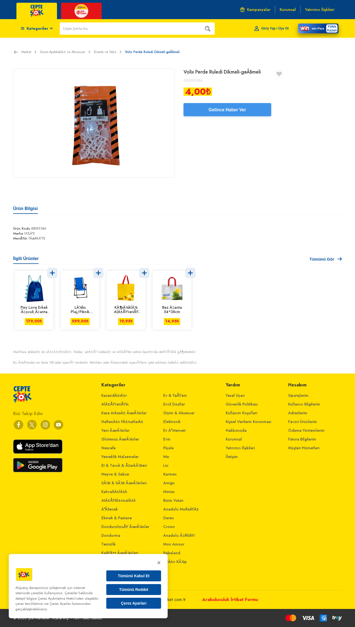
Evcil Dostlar (174, 404)
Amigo (169, 483)
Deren (168, 518)
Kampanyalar (255, 9)
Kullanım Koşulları (241, 413)
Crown (169, 526)
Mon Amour (173, 544)
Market (28, 52)
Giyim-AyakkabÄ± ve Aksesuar (65, 52)
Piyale (168, 448)
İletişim (232, 456)
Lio (165, 465)
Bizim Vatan (173, 500)
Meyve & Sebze (115, 474)
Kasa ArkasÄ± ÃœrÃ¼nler (124, 413)
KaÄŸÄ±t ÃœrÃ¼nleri (119, 553)
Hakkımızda (236, 430)
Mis (166, 456)
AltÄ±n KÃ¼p (175, 561)
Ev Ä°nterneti (174, 430)
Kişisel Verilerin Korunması (248, 421)
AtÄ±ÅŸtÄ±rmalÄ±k (118, 500)
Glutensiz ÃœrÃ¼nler (120, 439)
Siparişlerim (298, 395)
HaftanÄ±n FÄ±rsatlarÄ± (122, 421)
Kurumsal (234, 439)
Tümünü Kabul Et (134, 576)
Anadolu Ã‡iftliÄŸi (178, 535)
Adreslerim (297, 413)
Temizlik (108, 544)
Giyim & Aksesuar (178, 413)
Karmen (170, 474)
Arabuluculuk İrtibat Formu (230, 599)
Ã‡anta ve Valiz (108, 52)
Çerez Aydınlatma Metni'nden (61, 598)
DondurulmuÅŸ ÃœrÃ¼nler (125, 526)
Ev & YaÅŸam (175, 395)
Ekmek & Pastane (116, 518)
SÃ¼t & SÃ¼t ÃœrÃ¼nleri (124, 483)
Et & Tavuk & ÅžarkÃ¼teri (124, 465)
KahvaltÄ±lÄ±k (114, 491)
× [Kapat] (159, 562)
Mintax (169, 491)
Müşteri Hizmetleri (303, 448)
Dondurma (110, 535)
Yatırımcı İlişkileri (240, 448)
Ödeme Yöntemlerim (306, 430)
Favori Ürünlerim (302, 421)
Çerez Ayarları (133, 603)
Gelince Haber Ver (227, 109)
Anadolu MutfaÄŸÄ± (181, 509)
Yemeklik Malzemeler (120, 456)
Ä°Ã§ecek (109, 509)
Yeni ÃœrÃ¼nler (115, 430)
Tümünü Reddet (133, 589)
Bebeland (171, 553)
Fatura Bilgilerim (302, 439)
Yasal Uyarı (235, 395)
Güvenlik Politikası (242, 404)
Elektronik (172, 421)
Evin (166, 439)
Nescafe (108, 448)
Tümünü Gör (326, 259)
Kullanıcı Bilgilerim (304, 404)
